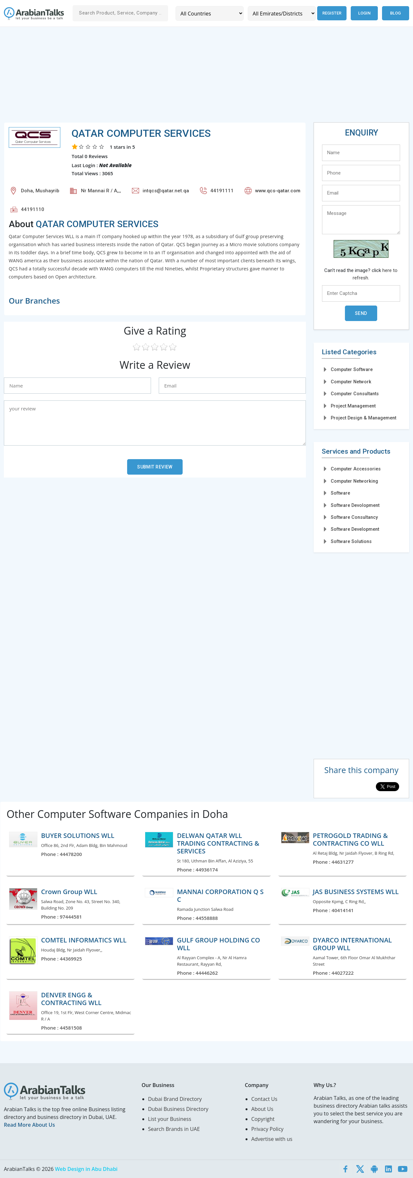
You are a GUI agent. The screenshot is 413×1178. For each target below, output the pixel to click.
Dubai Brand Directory (175, 1098)
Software (340, 493)
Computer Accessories (356, 468)
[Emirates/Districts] (282, 13)
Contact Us (264, 1098)
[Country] (209, 13)
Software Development (355, 529)
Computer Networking (354, 481)
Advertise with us (271, 1139)
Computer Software (352, 369)
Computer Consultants (355, 393)
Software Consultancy (354, 517)
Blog (395, 13)
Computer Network (351, 381)
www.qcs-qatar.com (277, 191)
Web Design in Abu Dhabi (86, 1169)
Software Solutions (351, 541)
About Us (262, 1109)
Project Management (353, 405)
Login (364, 13)
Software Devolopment (355, 505)
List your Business (169, 1119)
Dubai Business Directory (178, 1109)
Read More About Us (29, 1124)
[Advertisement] (197, 77)
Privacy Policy (267, 1129)
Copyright (263, 1119)
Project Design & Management (363, 417)
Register (331, 13)
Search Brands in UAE (174, 1129)
